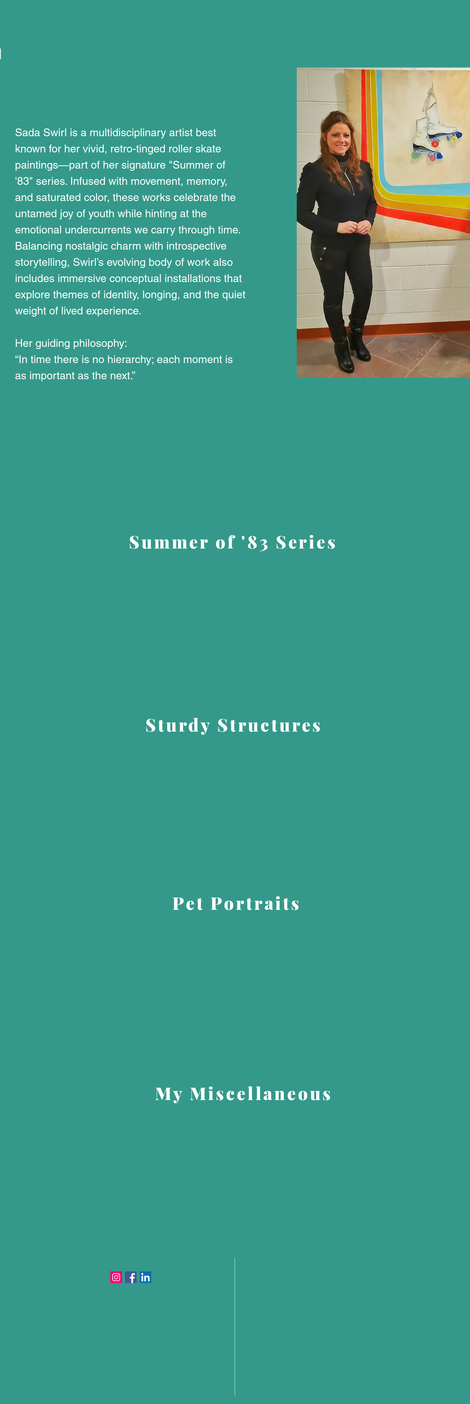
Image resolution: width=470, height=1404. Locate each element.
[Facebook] (131, 1277)
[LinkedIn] (145, 1277)
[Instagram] (116, 1277)
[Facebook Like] (370, 389)
